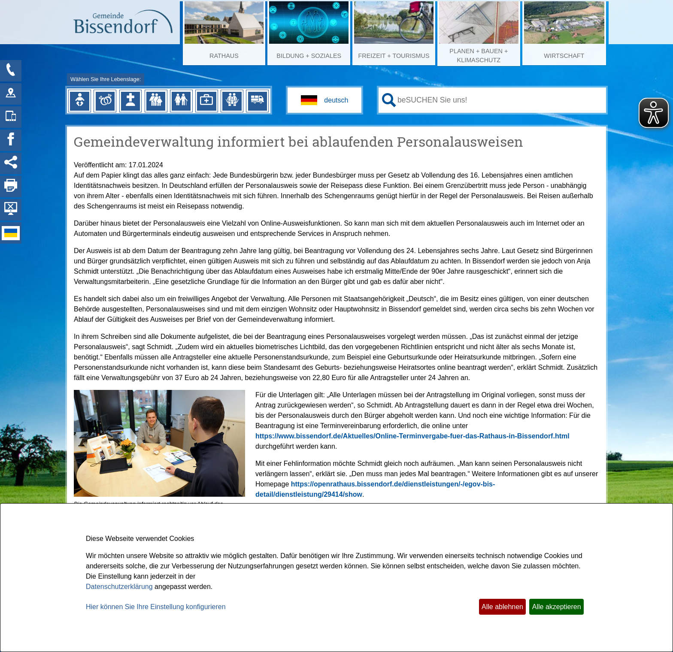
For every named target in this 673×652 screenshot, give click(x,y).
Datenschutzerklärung (119, 586)
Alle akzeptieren (556, 606)
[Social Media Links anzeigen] (10, 163)
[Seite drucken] (10, 186)
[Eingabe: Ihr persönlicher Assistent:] (500, 100)
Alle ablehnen (502, 606)
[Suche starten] (389, 100)
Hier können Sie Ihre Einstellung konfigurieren (156, 606)
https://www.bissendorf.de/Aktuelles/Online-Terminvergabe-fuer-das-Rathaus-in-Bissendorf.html (412, 436)
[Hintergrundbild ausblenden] (10, 209)
